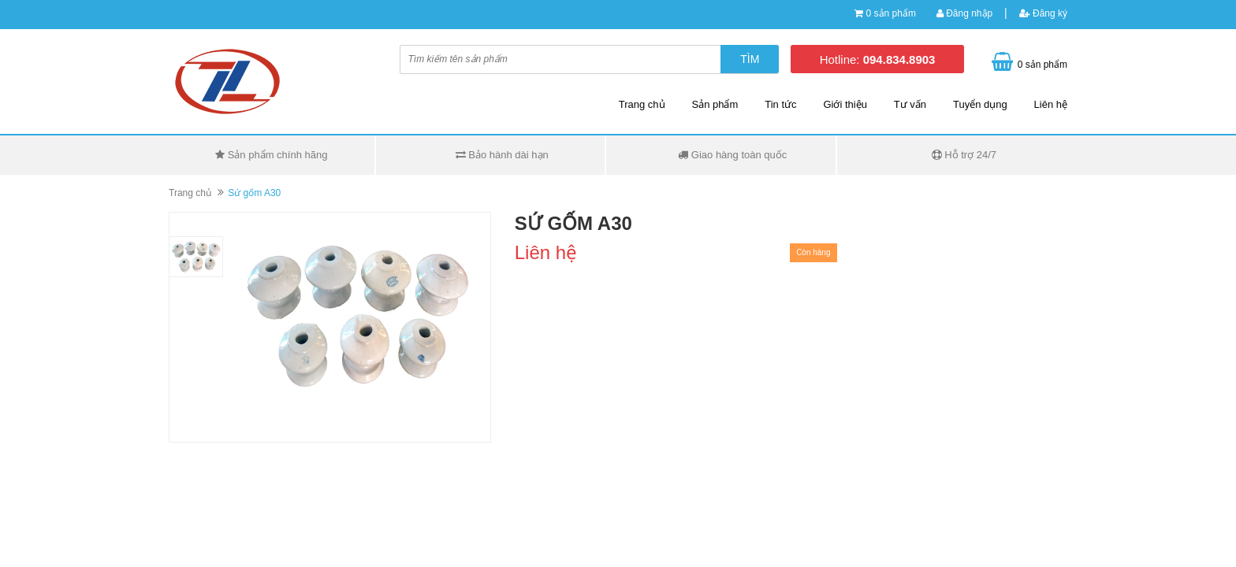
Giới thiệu (844, 104)
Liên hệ (1050, 104)
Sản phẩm (715, 104)
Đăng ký (1043, 13)
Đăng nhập (964, 13)
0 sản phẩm (891, 13)
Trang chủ (642, 104)
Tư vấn (910, 104)
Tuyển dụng (980, 104)
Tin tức (780, 104)
